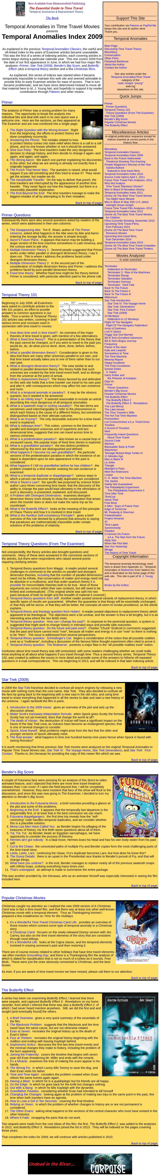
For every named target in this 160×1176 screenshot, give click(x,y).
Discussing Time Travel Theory (123, 48)
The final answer (21, 737)
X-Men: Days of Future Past (122, 506)
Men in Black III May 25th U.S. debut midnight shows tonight (127, 203)
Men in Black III (114, 459)
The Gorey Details (22, 856)
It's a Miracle (18, 1061)
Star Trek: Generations (120, 306)
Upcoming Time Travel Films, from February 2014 (122, 225)
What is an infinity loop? (26, 399)
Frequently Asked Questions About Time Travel (122, 436)
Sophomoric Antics (22, 1044)
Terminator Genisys (118, 281)
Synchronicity (113, 527)
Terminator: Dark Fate (120, 284)
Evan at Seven (20, 1031)
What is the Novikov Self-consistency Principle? (42, 515)
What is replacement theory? (29, 379)
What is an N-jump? (23, 419)
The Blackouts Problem (26, 1024)
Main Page (111, 45)
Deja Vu (109, 381)
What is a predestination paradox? (33, 439)
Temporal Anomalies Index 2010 (124, 173)
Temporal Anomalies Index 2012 (124, 211)
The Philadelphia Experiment (122, 487)
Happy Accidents (115, 362)
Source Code (112, 440)
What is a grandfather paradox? (31, 445)
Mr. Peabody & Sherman (119, 512)
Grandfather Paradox (24, 1091)
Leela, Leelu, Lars (22, 853)
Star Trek (24, 687)
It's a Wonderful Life (23, 942)
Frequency (111, 344)
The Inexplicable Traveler (27, 179)
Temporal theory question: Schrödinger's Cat (40, 638)
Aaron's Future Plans (24, 240)
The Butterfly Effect (116, 125)
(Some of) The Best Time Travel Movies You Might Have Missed (128, 197)
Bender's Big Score (116, 119)
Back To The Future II (117, 291)
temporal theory (38, 69)
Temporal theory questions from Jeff (34, 598)
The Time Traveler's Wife (119, 412)
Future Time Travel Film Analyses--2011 (128, 180)
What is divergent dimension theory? (34, 366)
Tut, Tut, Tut (18, 833)
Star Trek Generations (107, 750)
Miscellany (111, 52)
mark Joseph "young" (130, 83)
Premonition (112, 418)
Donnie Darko (113, 368)
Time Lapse (112, 524)
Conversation (113, 55)
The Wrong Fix (20, 1067)
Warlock (109, 443)
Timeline (110, 425)
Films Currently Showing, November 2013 (130, 220)
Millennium (111, 297)
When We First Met (116, 543)
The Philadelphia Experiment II (124, 490)
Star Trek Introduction (117, 300)
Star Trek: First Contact (120, 309)
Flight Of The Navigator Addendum (126, 325)
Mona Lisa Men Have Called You (32, 826)
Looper (109, 474)
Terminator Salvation (118, 278)
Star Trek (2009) (114, 116)
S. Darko (111, 372)
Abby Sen (110, 540)
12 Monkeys (112, 316)
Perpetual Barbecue (117, 61)
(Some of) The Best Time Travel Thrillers (129, 248)
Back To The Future (116, 287)
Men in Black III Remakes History (124, 189)
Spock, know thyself (23, 730)
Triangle (109, 465)
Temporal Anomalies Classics (122, 152)
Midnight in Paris (115, 468)
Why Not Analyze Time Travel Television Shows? (124, 185)
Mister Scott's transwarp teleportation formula (40, 714)
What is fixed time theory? (27, 339)
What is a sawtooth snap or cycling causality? (40, 405)
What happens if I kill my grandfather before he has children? (51, 465)
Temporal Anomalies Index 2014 (124, 242)
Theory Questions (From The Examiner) (129, 112)
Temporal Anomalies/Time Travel (130, 76)
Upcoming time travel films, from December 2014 (121, 238)
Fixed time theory (21, 273)
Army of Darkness (115, 328)
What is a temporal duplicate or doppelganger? (41, 475)
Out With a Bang (21, 1087)
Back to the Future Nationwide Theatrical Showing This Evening (125, 160)
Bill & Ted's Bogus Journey (120, 340)
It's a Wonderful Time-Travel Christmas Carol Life (43, 922)
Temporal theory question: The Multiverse (38, 644)
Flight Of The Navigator (118, 322)
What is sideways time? (26, 425)
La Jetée (110, 462)
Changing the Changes (25, 1094)
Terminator (111, 266)
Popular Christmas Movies (120, 122)
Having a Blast (20, 1081)
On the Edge (18, 1084)
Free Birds (111, 502)
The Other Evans (21, 1111)
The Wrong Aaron (22, 160)
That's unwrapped (22, 869)
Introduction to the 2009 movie (30, 707)
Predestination (113, 515)
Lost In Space (113, 331)
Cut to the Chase (21, 846)
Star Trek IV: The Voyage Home (125, 303)
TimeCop (110, 496)
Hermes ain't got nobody (26, 839)
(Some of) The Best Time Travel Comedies (130, 245)
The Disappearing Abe (25, 230)
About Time (111, 499)
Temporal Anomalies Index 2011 (124, 192)
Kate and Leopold (115, 350)
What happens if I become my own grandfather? (42, 452)
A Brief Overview (21, 1018)
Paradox (110, 530)
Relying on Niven (21, 1104)
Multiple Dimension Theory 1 (29, 249)
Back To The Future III (118, 294)
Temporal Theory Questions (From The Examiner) (43, 544)
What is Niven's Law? (24, 482)
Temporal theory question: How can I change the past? (47, 621)
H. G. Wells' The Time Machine (123, 477)
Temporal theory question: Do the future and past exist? (48, 628)
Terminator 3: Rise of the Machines (127, 272)
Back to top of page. (89, 203)
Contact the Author (116, 67)
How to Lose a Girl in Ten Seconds (33, 1101)
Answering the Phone (24, 140)
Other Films (112, 58)
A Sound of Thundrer (117, 428)
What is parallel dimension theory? (33, 352)
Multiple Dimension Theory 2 (29, 263)
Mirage (109, 549)
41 (106, 521)
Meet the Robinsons (117, 471)
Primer (108, 103)
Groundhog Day (37, 955)
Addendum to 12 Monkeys (122, 319)
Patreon (134, 25)
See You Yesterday (116, 546)
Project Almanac (114, 518)
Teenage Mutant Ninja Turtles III (124, 453)
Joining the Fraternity (24, 1054)
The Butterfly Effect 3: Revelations (126, 403)
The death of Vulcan (23, 720)
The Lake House (114, 409)
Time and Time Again (24, 1074)
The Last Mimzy (114, 406)
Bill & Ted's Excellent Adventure (123, 337)
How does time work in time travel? (33, 332)
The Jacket (111, 481)
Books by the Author (117, 585)
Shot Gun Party (20, 150)
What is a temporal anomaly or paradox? (37, 392)
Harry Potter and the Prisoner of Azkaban (120, 377)
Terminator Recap (117, 275)
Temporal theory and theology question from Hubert (45, 611)
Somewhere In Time (117, 353)
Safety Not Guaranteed (118, 484)
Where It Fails (19, 1117)
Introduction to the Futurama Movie (33, 803)
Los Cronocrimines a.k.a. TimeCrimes (127, 421)
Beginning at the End (24, 810)
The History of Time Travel (120, 552)
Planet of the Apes (116, 347)
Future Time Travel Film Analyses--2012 (128, 208)
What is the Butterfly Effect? (29, 508)
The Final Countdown (117, 365)
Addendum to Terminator (121, 269)
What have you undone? (26, 863)
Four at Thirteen (21, 1038)
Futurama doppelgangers (27, 816)
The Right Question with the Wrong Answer (39, 130)
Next (107, 431)
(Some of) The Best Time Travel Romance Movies (124, 231)
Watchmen (111, 449)
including (43, 575)
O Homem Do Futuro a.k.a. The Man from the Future (125, 535)
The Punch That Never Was (29, 170)
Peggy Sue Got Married (119, 334)
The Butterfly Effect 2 (118, 400)
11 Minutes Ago (114, 456)
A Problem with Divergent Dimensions (35, 495)
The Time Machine (116, 356)
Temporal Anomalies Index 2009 (124, 155)
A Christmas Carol (22, 932)
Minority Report (114, 359)
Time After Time (114, 493)
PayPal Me (149, 25)
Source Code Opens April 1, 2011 (125, 177)
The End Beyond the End (27, 193)
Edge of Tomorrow (115, 509)
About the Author (115, 64)
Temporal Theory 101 (117, 109)
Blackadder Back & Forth (120, 446)
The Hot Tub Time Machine (121, 415)
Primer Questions (116, 106)
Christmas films (84, 69)
